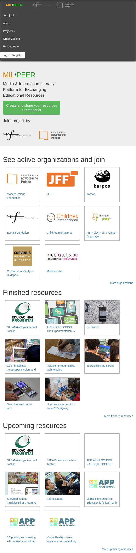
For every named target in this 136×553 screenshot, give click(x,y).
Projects (9, 31)
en (5, 15)
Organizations (12, 38)
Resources (11, 46)
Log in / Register (12, 55)
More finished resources (118, 416)
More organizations (121, 283)
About (6, 23)
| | (9, 15)
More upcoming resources (117, 549)
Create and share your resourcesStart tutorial (31, 108)
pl (13, 15)
